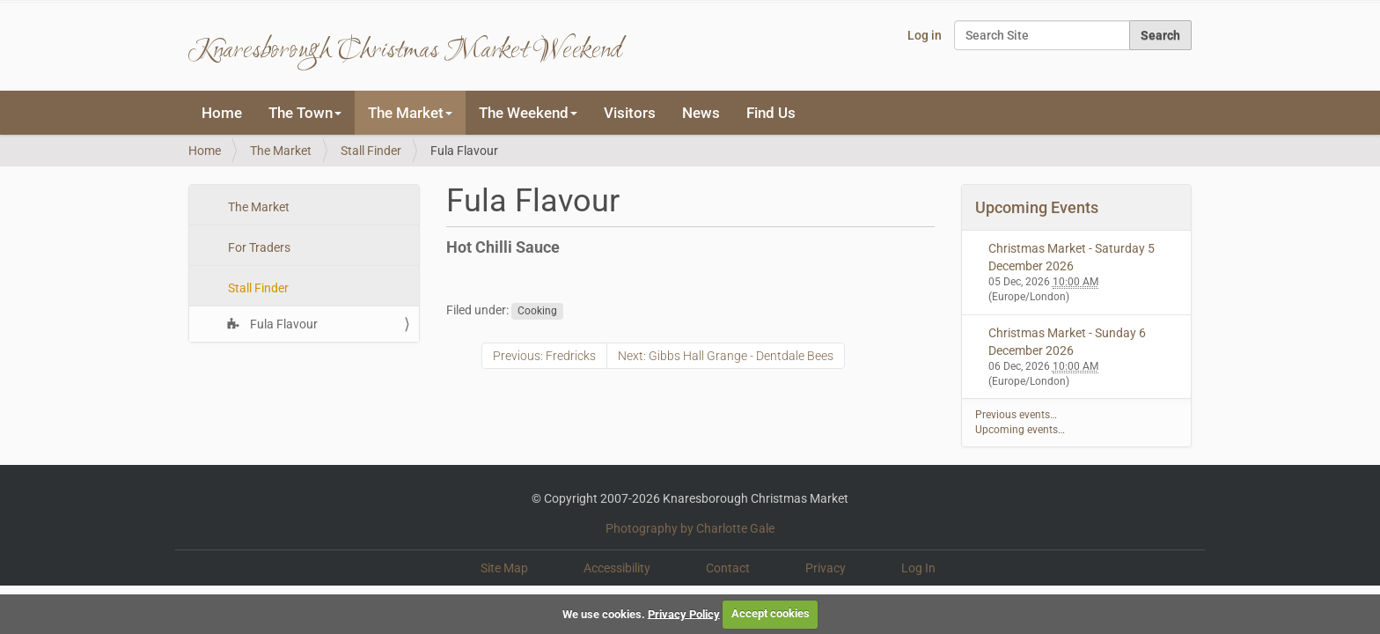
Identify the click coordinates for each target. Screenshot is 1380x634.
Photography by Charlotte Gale (690, 528)
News (701, 113)
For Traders (257, 247)
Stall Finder (371, 151)
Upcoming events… (1020, 430)
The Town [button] (304, 113)
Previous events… (1016, 415)
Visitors (630, 113)
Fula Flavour (282, 324)
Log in (924, 35)
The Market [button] (410, 113)
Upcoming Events (1036, 207)
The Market (281, 151)
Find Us (771, 113)
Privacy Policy (684, 613)
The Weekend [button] (528, 113)
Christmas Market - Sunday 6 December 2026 (1067, 342)
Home (222, 113)
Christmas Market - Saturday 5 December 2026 (1071, 257)
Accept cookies (770, 613)
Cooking (537, 311)
